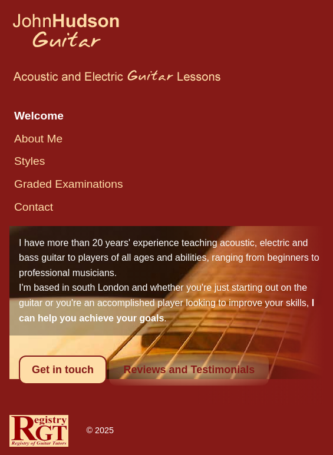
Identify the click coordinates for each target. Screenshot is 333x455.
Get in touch (63, 370)
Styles (29, 161)
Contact (33, 207)
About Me (38, 138)
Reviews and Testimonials (189, 370)
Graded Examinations (68, 184)
